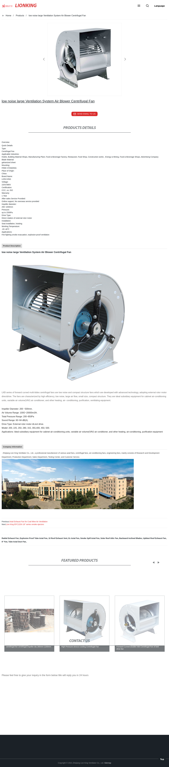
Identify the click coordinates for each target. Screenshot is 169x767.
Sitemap (107, 763)
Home (8, 15)
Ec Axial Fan (73, 538)
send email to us (84, 114)
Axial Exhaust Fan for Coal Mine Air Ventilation (28, 522)
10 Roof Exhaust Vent (57, 538)
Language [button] (159, 6)
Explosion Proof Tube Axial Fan (33, 538)
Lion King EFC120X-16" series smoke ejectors (25, 524)
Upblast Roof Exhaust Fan (154, 538)
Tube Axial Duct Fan (17, 542)
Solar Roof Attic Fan (109, 538)
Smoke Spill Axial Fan (89, 538)
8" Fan (4, 542)
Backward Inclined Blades (130, 538)
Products (20, 15)
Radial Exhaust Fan (10, 538)
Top (162, 759)
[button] (139, 6)
